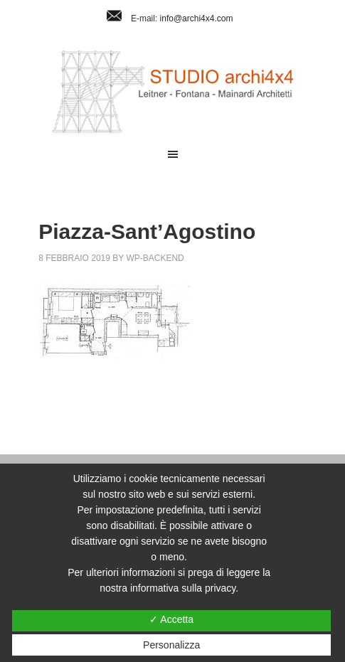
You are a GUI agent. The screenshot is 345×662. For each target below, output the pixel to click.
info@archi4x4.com (196, 18)
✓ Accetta (171, 619)
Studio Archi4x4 (172, 91)
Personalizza (171, 645)
